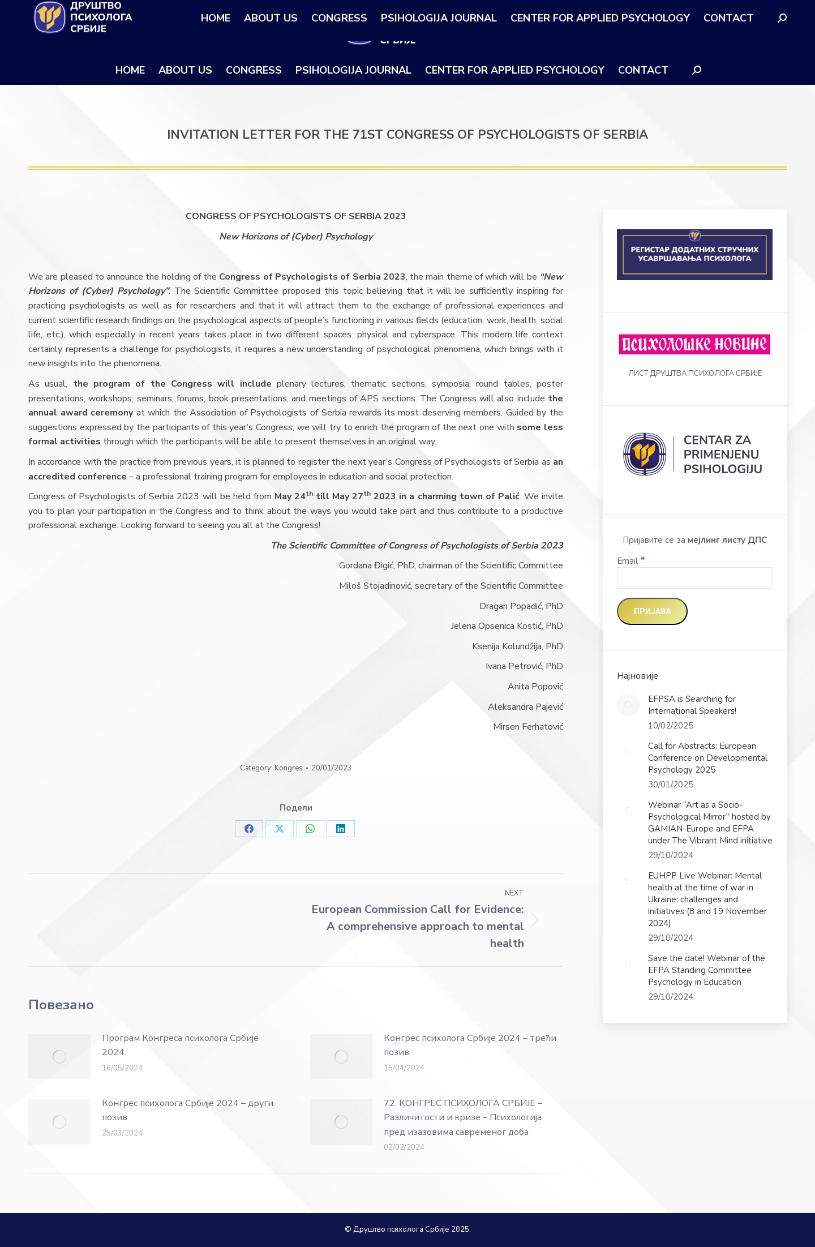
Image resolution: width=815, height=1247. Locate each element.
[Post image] (59, 1056)
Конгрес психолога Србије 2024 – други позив (187, 1110)
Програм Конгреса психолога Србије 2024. (180, 1045)
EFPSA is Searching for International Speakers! (692, 705)
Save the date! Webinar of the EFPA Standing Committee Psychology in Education (706, 970)
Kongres (288, 768)
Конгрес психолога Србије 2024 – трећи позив (470, 1045)
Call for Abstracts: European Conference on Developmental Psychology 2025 (707, 757)
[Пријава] (652, 611)
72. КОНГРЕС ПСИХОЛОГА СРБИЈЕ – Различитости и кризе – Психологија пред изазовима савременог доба (463, 1117)
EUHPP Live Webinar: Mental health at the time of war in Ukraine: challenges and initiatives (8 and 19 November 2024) (707, 899)
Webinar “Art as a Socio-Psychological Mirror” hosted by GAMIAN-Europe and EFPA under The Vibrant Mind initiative (710, 822)
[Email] (695, 578)
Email (631, 561)
